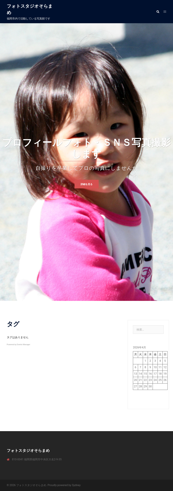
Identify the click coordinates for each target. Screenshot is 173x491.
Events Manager (23, 344)
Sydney (76, 485)
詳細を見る (87, 184)
